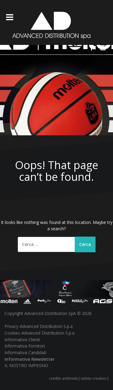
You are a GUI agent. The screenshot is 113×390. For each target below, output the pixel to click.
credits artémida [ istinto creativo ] (78, 378)
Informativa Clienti (22, 339)
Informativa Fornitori (25, 346)
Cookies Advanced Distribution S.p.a (39, 333)
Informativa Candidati (25, 352)
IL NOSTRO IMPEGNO (26, 365)
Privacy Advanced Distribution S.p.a (39, 326)
